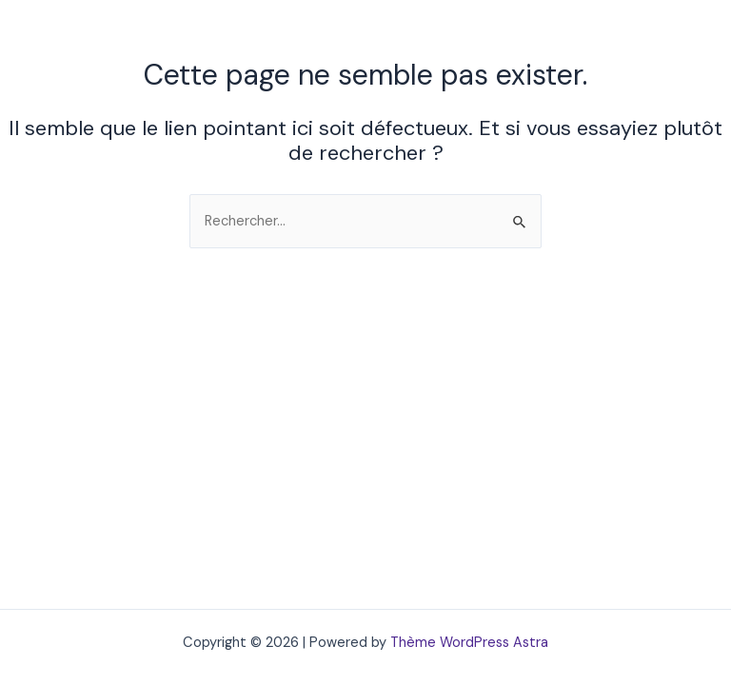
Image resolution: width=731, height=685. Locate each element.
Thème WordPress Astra (469, 643)
